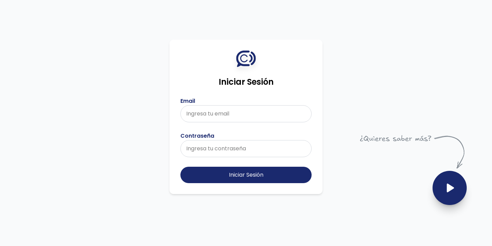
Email (187, 101)
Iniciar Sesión (246, 175)
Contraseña (197, 136)
